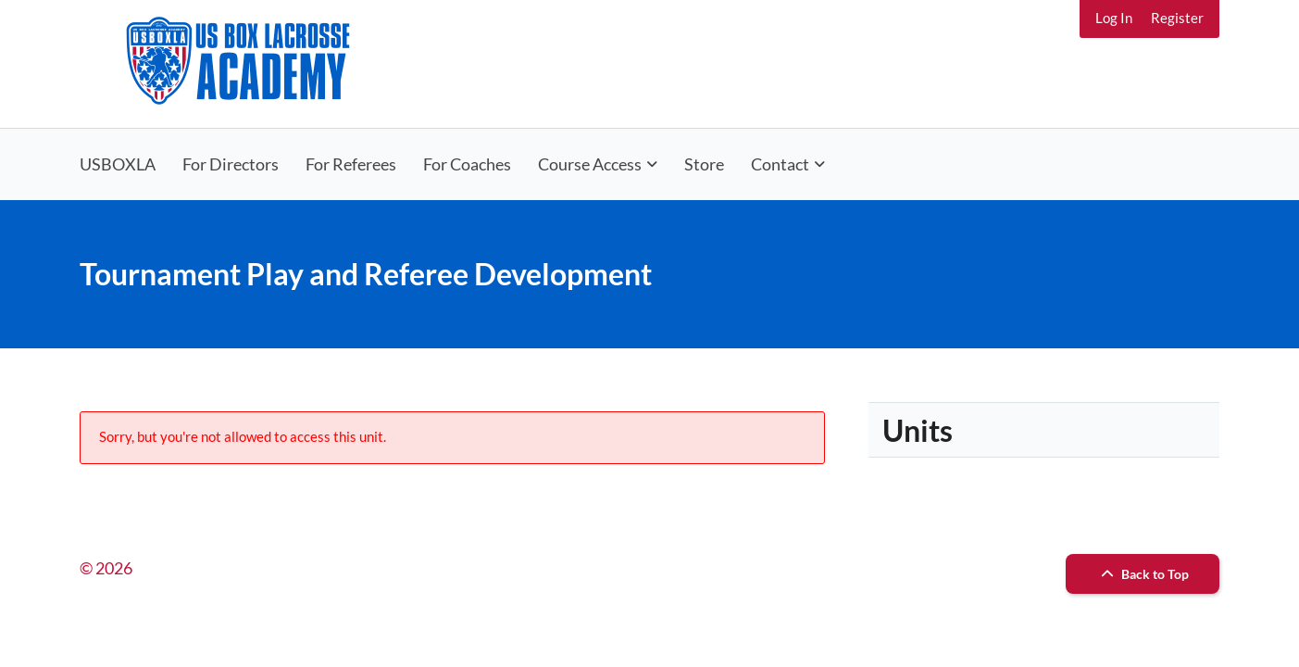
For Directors (230, 164)
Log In (1113, 17)
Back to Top (1142, 574)
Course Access (590, 164)
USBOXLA (118, 164)
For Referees (351, 164)
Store (704, 164)
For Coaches (467, 164)
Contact (780, 164)
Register (1177, 17)
